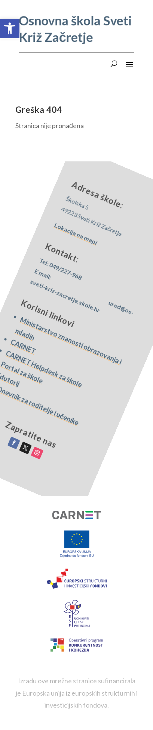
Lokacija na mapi (112, 241)
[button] (9, 28)
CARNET (20, 324)
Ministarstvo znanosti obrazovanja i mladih (62, 338)
